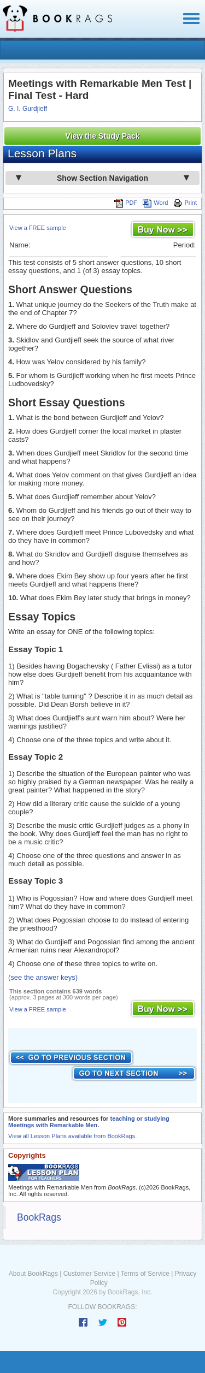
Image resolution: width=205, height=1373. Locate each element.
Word (155, 202)
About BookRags (33, 1273)
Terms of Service (145, 1273)
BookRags (39, 1217)
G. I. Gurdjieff (27, 109)
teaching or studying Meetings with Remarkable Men (88, 1121)
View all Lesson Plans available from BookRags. (72, 1136)
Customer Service (89, 1273)
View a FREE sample (37, 227)
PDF (125, 202)
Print (185, 202)
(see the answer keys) (43, 977)
